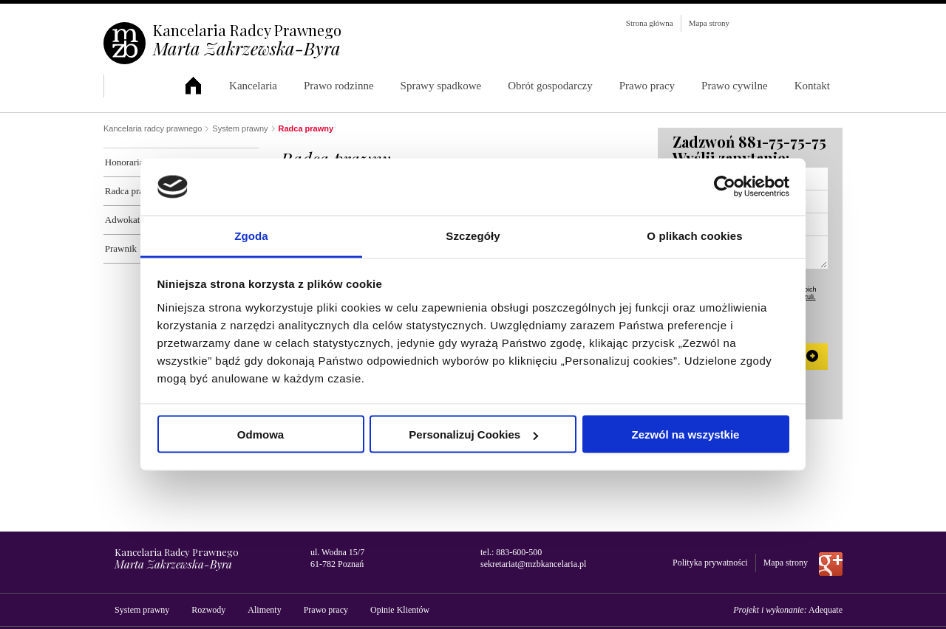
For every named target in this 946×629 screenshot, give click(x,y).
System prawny (240, 128)
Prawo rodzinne (339, 86)
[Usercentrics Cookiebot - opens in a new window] (724, 187)
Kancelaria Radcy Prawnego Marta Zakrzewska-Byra (201, 86)
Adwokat (121, 219)
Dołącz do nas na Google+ (831, 564)
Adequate (826, 610)
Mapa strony (709, 22)
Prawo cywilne (734, 86)
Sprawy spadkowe (441, 86)
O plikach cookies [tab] (694, 235)
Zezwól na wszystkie (686, 434)
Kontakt (812, 86)
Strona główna (649, 22)
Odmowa (260, 434)
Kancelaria (253, 86)
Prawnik (119, 248)
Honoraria (123, 162)
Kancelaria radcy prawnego (152, 128)
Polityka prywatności (710, 562)
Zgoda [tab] (251, 235)
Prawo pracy (647, 86)
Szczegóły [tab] (473, 235)
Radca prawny (131, 190)
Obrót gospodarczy (550, 86)
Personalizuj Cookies (473, 434)
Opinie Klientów (399, 610)
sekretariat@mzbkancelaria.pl (533, 564)
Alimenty (264, 610)
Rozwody (208, 610)
